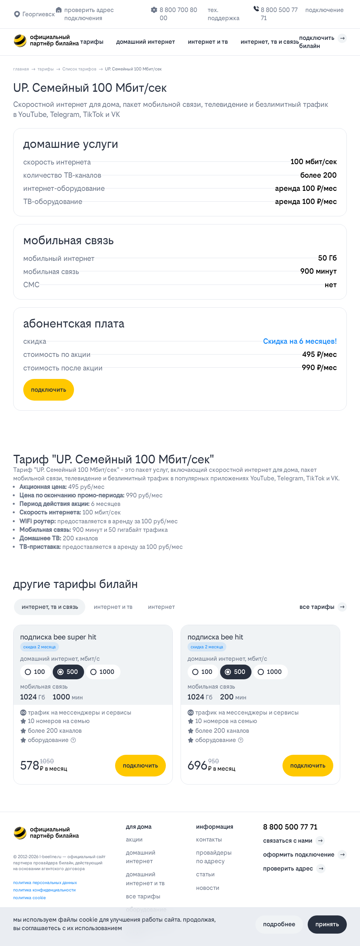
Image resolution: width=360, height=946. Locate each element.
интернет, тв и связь (270, 41)
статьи (205, 874)
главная (21, 69)
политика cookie (29, 897)
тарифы (91, 41)
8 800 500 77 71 (279, 14)
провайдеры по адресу (214, 857)
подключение (324, 10)
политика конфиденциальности (44, 890)
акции (134, 839)
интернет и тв (208, 41)
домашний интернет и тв (145, 878)
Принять (327, 924)
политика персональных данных (45, 882)
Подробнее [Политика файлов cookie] (279, 924)
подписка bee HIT (215, 636)
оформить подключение (305, 854)
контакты (209, 839)
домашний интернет (145, 41)
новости (207, 887)
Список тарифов (79, 69)
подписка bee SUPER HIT (58, 636)
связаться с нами (294, 840)
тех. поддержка (223, 14)
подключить (48, 389)
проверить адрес (294, 868)
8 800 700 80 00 (178, 14)
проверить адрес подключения (89, 14)
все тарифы (323, 607)
